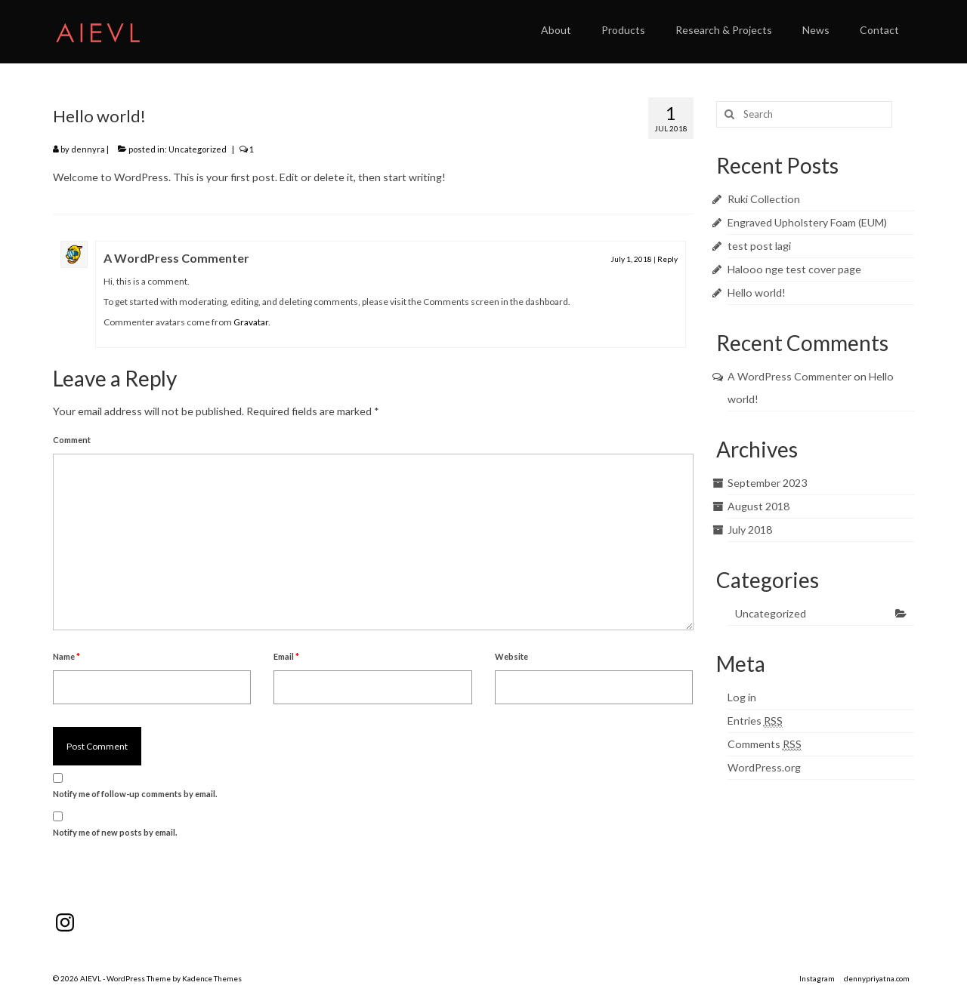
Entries (755, 721)
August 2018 (758, 506)
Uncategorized (197, 149)
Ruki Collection (764, 198)
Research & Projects (723, 29)
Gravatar (250, 322)
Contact (879, 29)
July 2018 (750, 529)
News (816, 29)
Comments (765, 744)
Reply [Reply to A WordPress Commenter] (667, 258)
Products (623, 29)
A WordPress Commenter (176, 258)
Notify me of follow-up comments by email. (135, 794)
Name (66, 656)
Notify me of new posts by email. (115, 832)
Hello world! (757, 292)
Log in (742, 697)
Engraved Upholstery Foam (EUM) (807, 222)
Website (511, 656)
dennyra (88, 149)
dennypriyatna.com (877, 978)
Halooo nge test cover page (794, 269)
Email (286, 656)
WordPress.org (764, 767)
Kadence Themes (212, 978)
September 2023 (767, 482)
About (556, 29)
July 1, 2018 (631, 258)
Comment (72, 440)
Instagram (817, 978)
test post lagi (759, 245)
